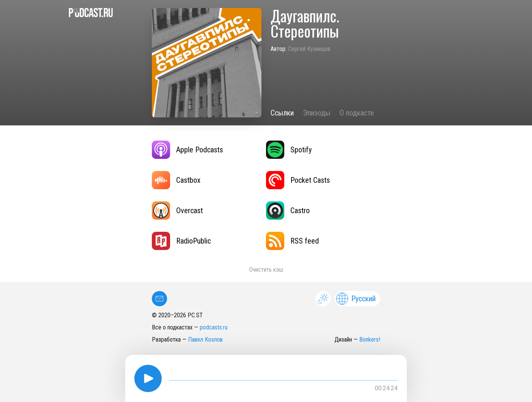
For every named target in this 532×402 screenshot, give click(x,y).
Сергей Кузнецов (309, 48)
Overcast (177, 210)
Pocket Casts (298, 180)
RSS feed (292, 241)
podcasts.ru (214, 327)
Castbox (176, 180)
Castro (288, 210)
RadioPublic (181, 241)
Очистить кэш (266, 269)
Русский (356, 299)
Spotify (289, 150)
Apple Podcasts (187, 150)
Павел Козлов (205, 339)
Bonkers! (369, 339)
